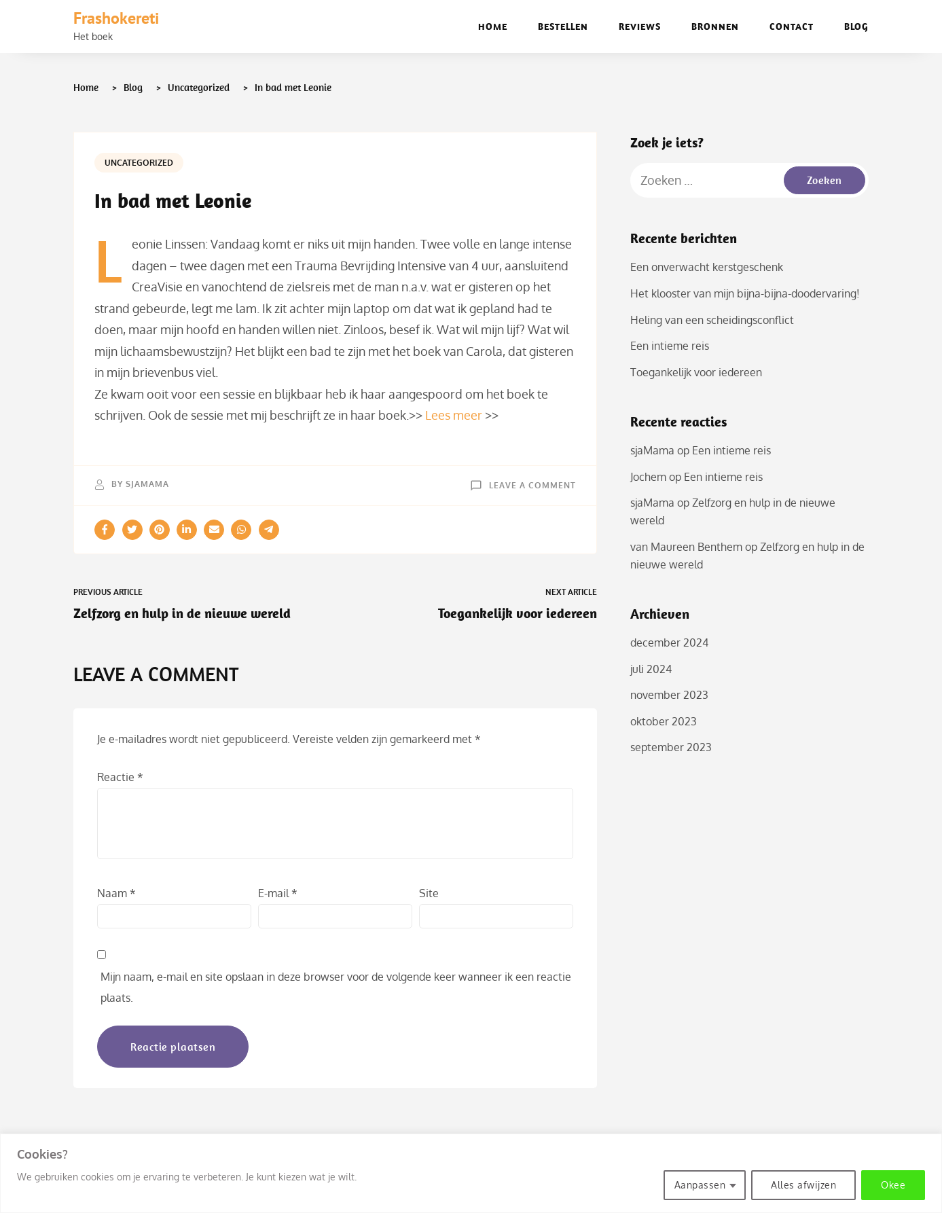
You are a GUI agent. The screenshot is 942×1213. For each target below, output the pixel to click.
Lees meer (453, 415)
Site (429, 893)
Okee (893, 1185)
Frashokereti (116, 18)
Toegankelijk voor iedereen (696, 372)
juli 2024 (651, 669)
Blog (856, 26)
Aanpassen (700, 1185)
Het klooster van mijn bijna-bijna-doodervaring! (745, 293)
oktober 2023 (663, 721)
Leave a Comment (532, 484)
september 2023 (671, 747)
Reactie (120, 777)
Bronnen (715, 26)
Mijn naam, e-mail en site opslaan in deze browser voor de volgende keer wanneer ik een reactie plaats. (336, 987)
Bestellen (563, 26)
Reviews (640, 26)
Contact (791, 26)
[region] (471, 1173)
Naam (116, 893)
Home (492, 26)
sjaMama (147, 484)
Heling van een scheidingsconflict (712, 320)
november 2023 (669, 695)
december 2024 (669, 642)
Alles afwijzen (803, 1185)
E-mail (277, 893)
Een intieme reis (669, 345)
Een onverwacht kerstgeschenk (706, 267)
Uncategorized (139, 163)
